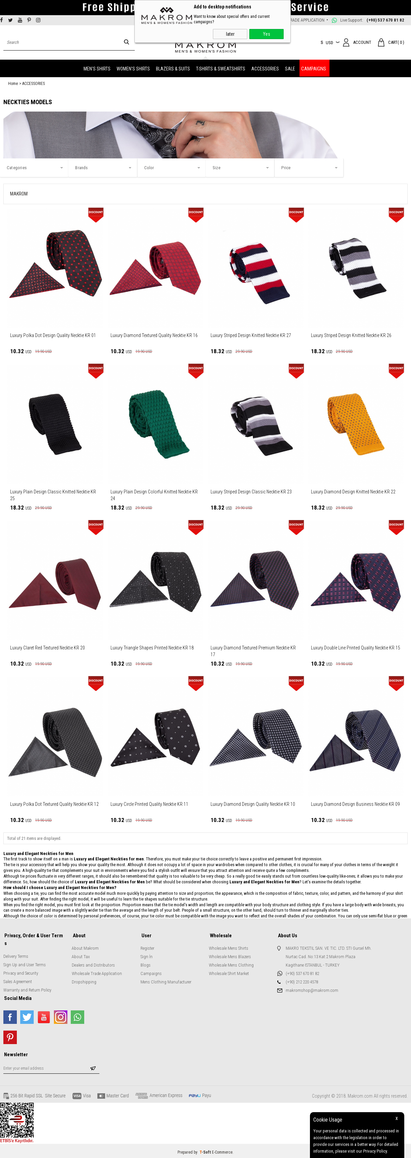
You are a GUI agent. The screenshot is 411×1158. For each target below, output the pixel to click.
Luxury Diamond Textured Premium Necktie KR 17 (253, 650)
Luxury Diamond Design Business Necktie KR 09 (355, 803)
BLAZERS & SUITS (173, 68)
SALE (290, 68)
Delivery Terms (15, 946)
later (230, 34)
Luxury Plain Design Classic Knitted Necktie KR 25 (53, 494)
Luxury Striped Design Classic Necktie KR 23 (251, 490)
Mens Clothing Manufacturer (165, 980)
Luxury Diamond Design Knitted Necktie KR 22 (353, 490)
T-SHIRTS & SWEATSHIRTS (220, 68)
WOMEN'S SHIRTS (133, 68)
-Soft (205, 1149)
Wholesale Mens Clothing (231, 963)
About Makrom (85, 946)
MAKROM (19, 192)
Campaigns (151, 972)
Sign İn (146, 955)
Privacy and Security (20, 963)
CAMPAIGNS (313, 68)
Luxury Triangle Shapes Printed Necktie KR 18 (152, 646)
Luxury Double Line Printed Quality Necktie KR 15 (355, 646)
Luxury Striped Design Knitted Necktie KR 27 (251, 334)
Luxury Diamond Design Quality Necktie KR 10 (253, 803)
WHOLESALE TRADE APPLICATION (294, 20)
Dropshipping (84, 980)
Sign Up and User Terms (24, 955)
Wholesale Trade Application (97, 972)
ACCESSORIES (265, 68)
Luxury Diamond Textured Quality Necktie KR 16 (154, 334)
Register (147, 946)
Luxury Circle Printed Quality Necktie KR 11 (149, 803)
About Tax (81, 955)
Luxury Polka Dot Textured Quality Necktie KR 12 (54, 803)
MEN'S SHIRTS (97, 68)
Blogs (145, 963)
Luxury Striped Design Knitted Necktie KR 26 (351, 334)
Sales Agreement (17, 972)
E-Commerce (222, 1149)
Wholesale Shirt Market (229, 972)
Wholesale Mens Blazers (230, 955)
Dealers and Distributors (93, 963)
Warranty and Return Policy (27, 980)
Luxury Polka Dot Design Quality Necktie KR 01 (53, 334)
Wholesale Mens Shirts (228, 946)
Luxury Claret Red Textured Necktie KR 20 (47, 646)
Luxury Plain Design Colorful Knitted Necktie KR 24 (154, 494)
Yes (266, 34)
